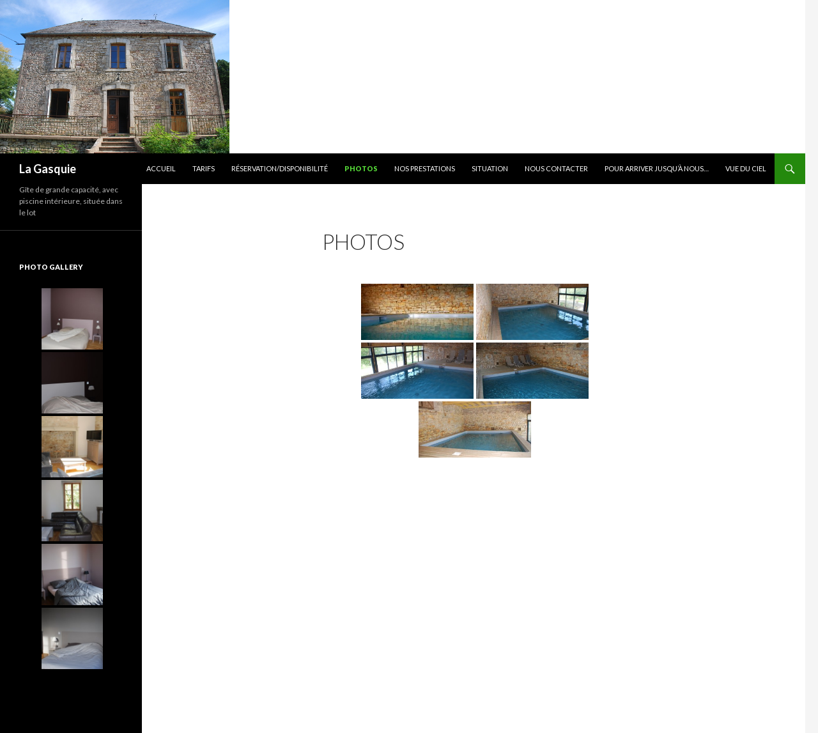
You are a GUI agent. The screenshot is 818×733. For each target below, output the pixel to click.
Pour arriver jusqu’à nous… (657, 168)
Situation (490, 168)
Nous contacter (556, 168)
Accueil (161, 168)
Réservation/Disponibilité (279, 168)
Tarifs (203, 168)
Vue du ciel (745, 168)
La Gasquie (47, 169)
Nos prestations (424, 168)
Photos (361, 168)
